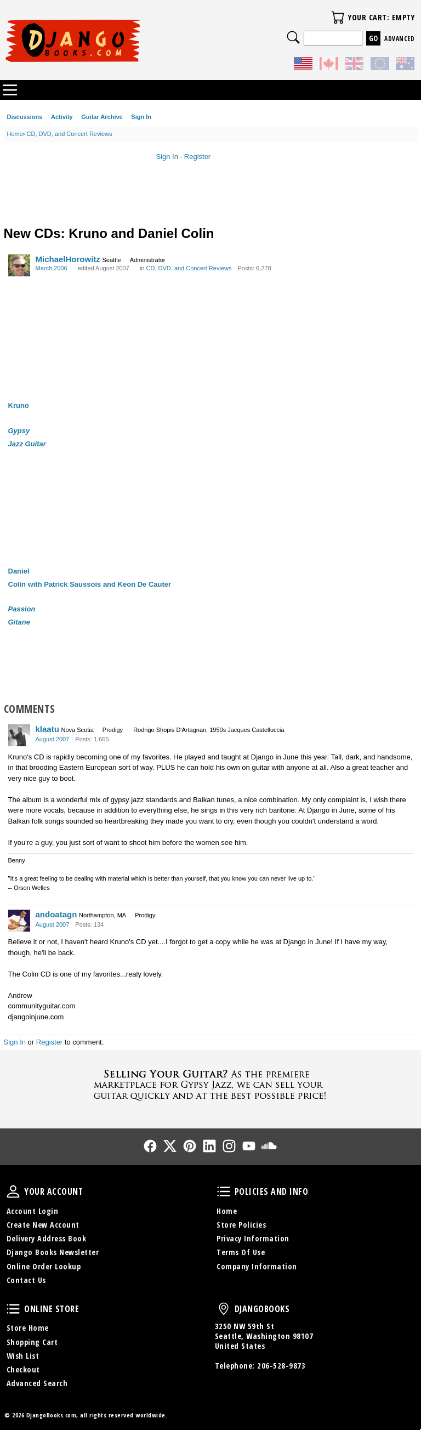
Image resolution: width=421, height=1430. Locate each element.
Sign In (141, 117)
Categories (10, 90)
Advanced (399, 39)
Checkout (23, 1369)
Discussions (25, 117)
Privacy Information (253, 1238)
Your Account (13, 1191)
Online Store (13, 1309)
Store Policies (241, 1224)
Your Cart (337, 17)
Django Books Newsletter (53, 1252)
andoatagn (56, 914)
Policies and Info (223, 1191)
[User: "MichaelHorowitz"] (19, 265)
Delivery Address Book (47, 1238)
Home (227, 1211)
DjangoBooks (223, 1309)
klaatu (47, 729)
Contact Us (26, 1280)
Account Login (33, 1211)
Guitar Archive (101, 117)
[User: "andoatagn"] (19, 921)
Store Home (28, 1328)
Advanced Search (37, 1383)
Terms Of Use (241, 1252)
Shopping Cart (32, 1342)
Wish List (23, 1355)
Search (293, 37)
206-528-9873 (281, 1365)
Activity (62, 117)
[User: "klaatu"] (19, 735)
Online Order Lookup (44, 1266)
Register (197, 156)
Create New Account (43, 1224)
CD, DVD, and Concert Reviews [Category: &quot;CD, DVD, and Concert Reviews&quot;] (189, 268)
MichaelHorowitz (68, 259)
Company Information (257, 1266)
